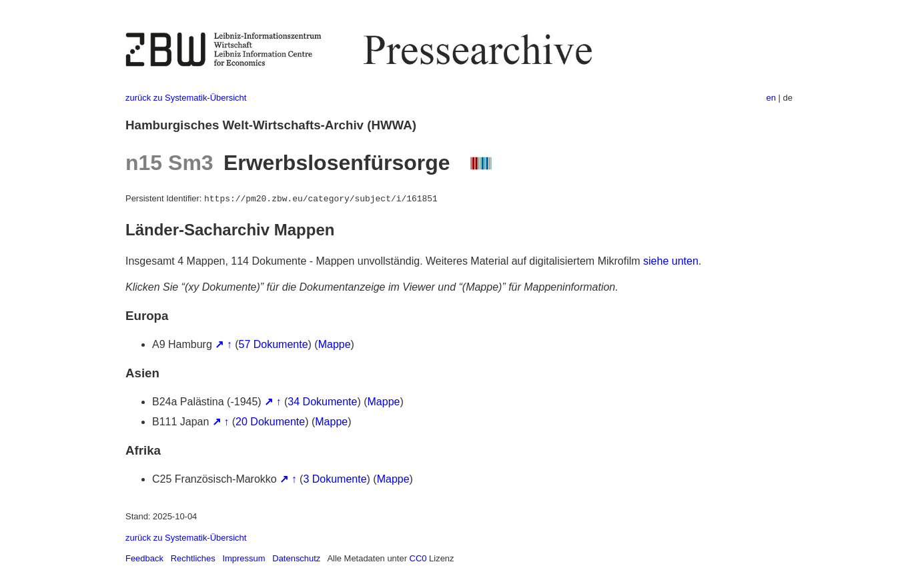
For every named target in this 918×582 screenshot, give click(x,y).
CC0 (418, 558)
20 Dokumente (270, 421)
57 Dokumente (273, 344)
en (771, 98)
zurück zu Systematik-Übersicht (185, 98)
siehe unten (671, 261)
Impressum (243, 558)
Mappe (334, 344)
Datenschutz (296, 558)
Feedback (144, 558)
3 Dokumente (334, 479)
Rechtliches (193, 558)
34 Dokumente (322, 401)
